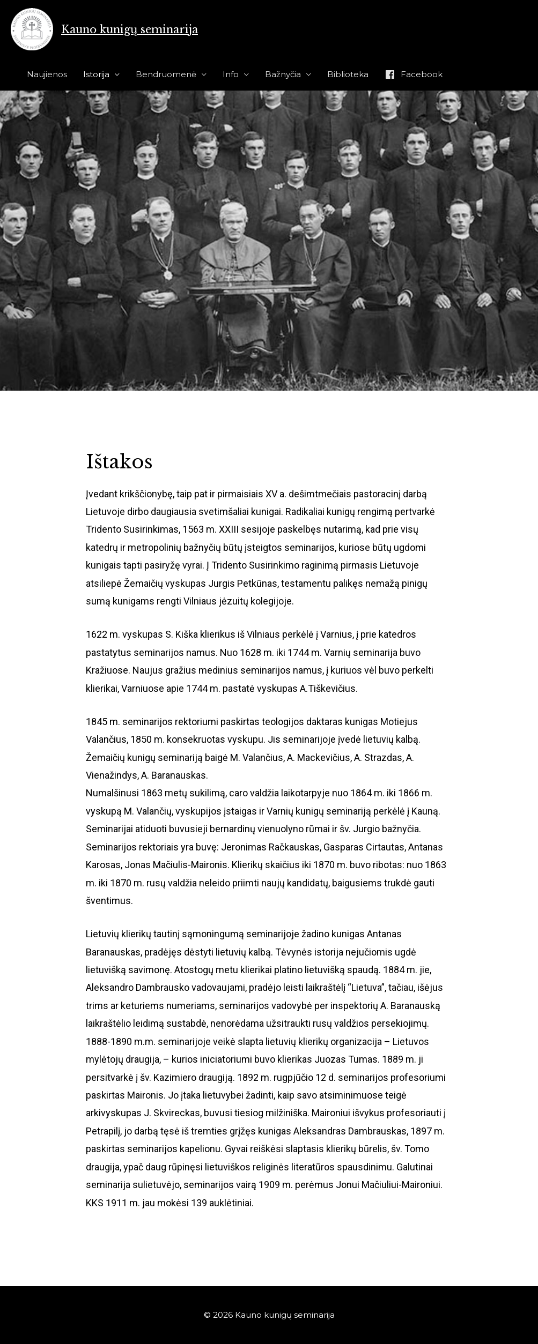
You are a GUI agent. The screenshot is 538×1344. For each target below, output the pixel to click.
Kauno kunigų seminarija (129, 29)
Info (231, 74)
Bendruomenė (166, 74)
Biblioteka (348, 74)
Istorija (96, 74)
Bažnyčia (283, 74)
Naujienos (47, 74)
